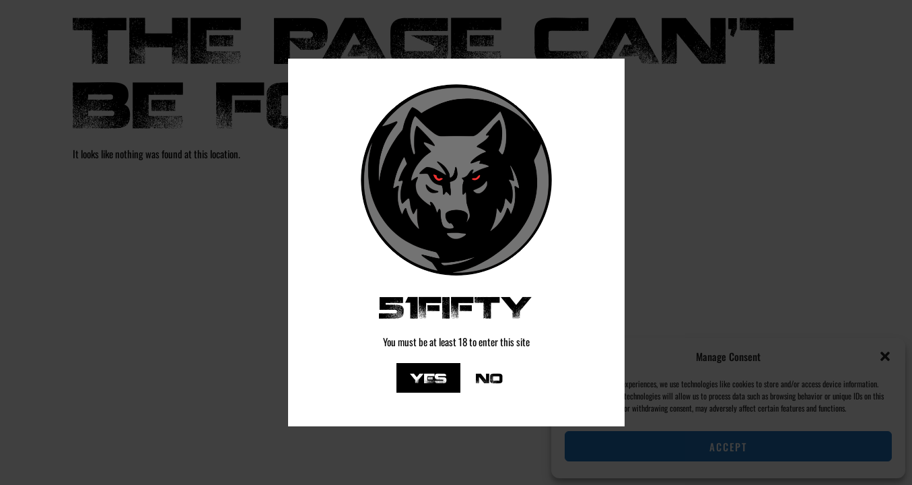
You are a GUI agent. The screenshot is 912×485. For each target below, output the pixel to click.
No (489, 377)
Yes (428, 377)
